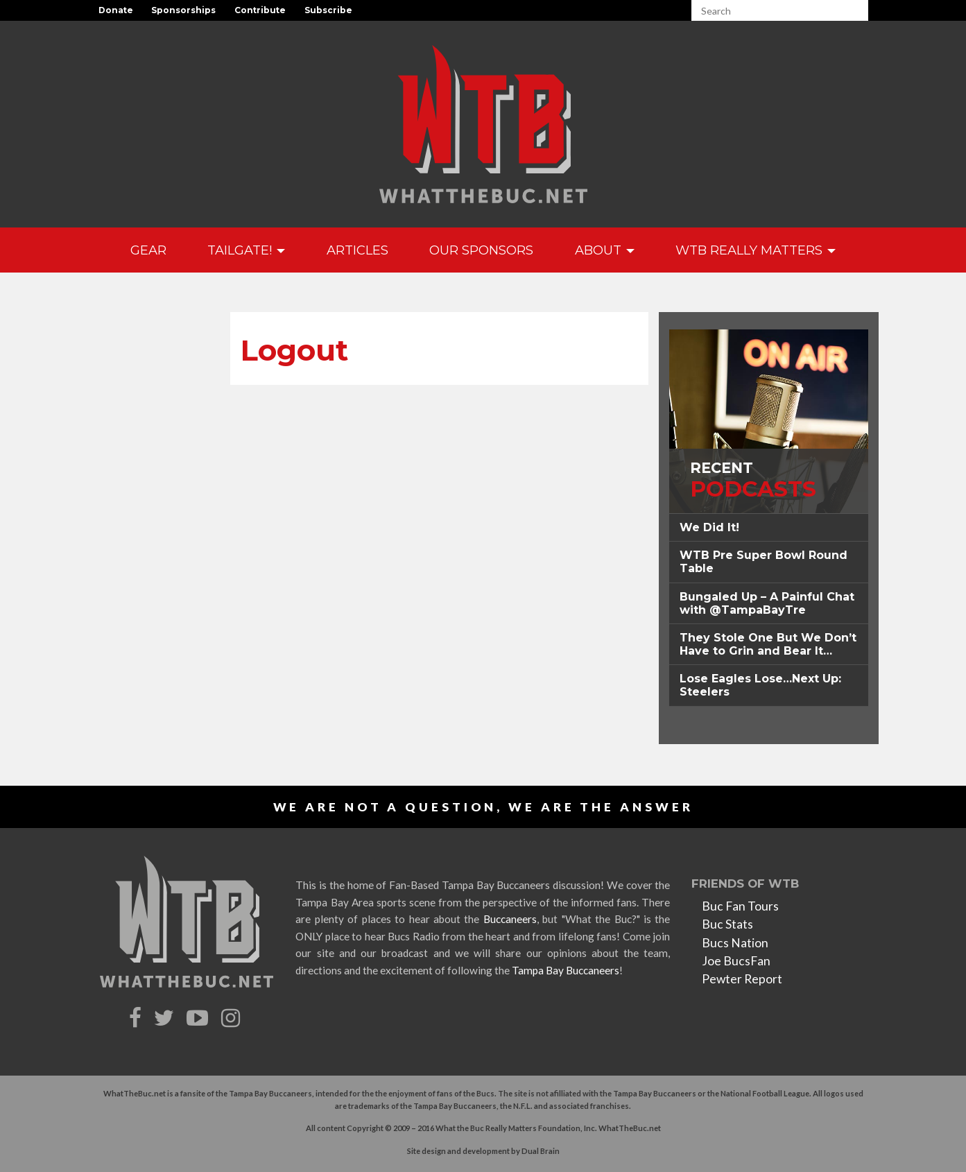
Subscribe (328, 10)
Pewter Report (742, 979)
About (605, 250)
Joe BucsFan (736, 961)
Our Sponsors (481, 250)
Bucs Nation (735, 943)
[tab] (768, 527)
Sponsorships (183, 10)
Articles (357, 250)
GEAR (148, 250)
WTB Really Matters (755, 250)
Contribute (260, 10)
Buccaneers (510, 919)
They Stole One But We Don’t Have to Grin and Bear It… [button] (768, 644)
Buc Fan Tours (740, 906)
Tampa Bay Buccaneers (565, 970)
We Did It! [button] (709, 527)
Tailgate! (246, 250)
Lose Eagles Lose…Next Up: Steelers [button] (760, 685)
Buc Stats (727, 924)
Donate (115, 10)
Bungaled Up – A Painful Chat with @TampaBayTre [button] (767, 603)
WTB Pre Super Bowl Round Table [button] (763, 562)
